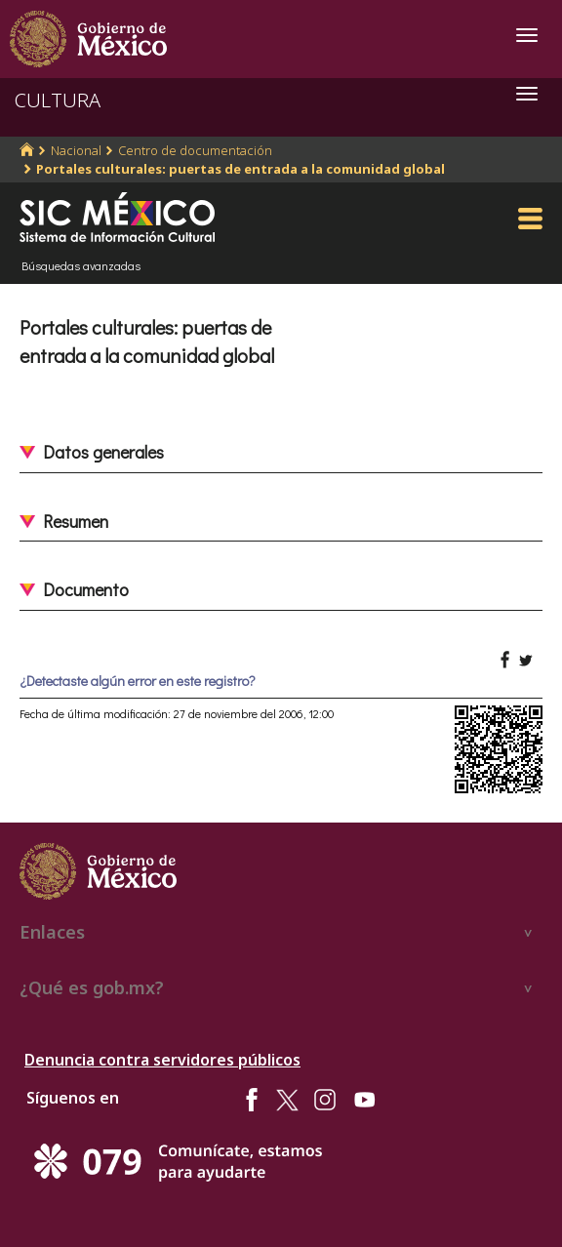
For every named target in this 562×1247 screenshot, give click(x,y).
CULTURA (57, 100)
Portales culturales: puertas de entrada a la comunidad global (240, 169)
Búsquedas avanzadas (80, 265)
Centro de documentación (195, 150)
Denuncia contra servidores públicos (162, 1059)
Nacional (76, 150)
